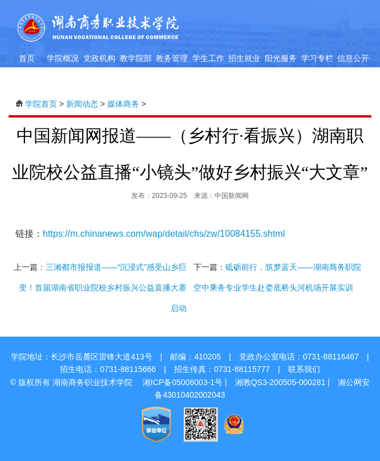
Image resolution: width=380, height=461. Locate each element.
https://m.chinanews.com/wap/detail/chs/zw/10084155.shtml (164, 233)
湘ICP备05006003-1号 (182, 382)
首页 (27, 58)
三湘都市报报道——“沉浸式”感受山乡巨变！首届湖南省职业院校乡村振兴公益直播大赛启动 (103, 287)
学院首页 (41, 103)
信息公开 (353, 58)
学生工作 (208, 58)
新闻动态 (82, 103)
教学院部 (136, 58)
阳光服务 (281, 58)
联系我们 (304, 369)
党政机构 (99, 58)
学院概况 (63, 58)
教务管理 (172, 58)
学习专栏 (317, 58)
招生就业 (244, 58)
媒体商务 (123, 103)
